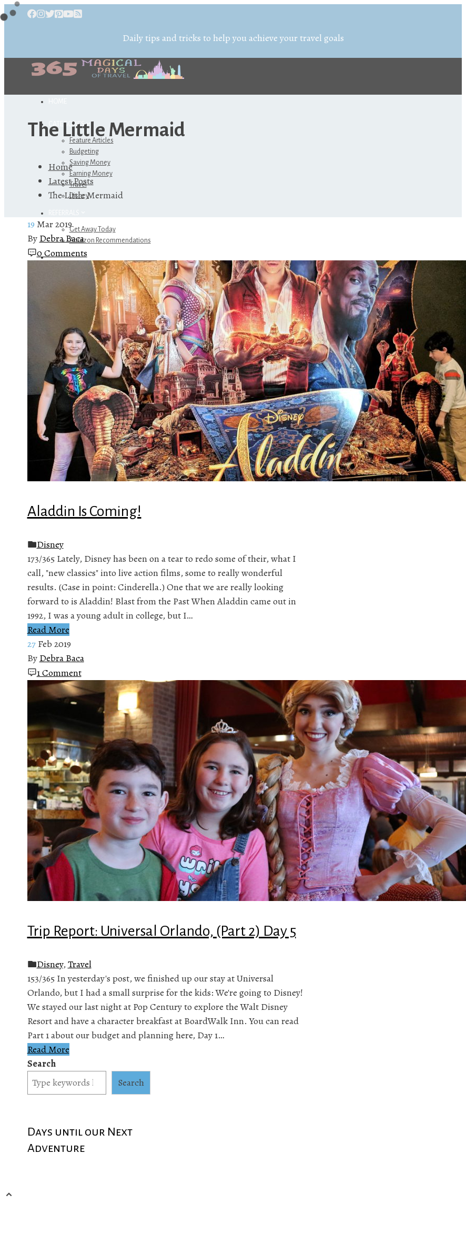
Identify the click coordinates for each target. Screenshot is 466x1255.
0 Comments (62, 253)
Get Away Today (92, 229)
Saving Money (89, 162)
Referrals (67, 213)
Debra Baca (61, 238)
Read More (48, 629)
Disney (50, 544)
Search (41, 1063)
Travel (80, 964)
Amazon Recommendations (110, 240)
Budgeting (84, 151)
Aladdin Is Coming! (84, 511)
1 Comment (59, 672)
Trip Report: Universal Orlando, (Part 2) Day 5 (161, 931)
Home (57, 101)
